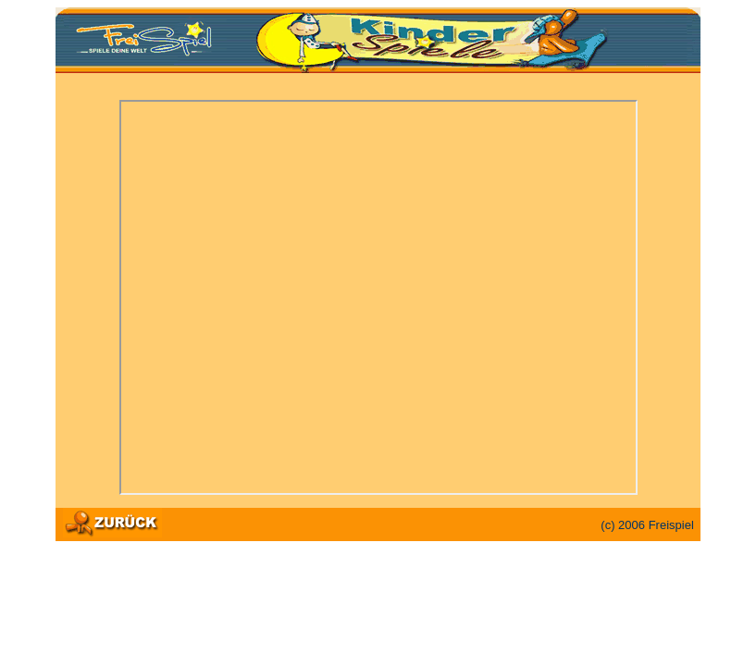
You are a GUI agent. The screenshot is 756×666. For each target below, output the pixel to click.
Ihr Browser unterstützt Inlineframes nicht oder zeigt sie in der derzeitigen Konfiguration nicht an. (378, 297)
